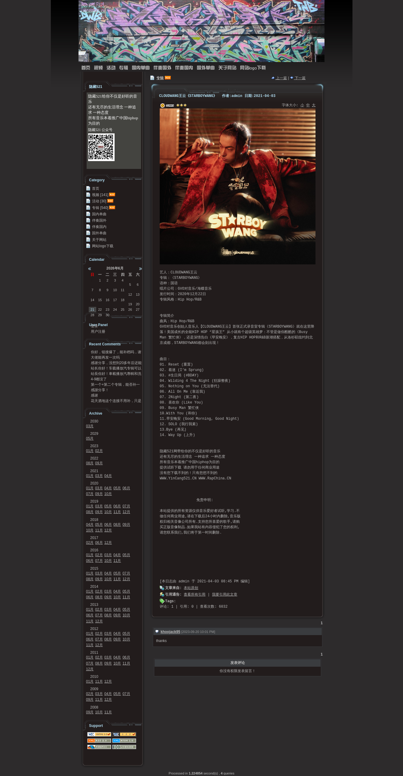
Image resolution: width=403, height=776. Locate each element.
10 (115, 290)
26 (130, 309)
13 (138, 294)
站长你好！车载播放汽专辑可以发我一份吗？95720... (116, 368)
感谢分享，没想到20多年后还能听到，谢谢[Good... (116, 363)
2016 (94, 550)
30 (107, 315)
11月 (117, 512)
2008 (94, 707)
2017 (94, 538)
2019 (94, 501)
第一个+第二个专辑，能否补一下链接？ (115, 384)
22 (100, 309)
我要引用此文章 (224, 595)
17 (115, 300)
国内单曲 (141, 67)
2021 (94, 471)
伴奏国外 (162, 67)
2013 (94, 605)
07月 (90, 494)
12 (130, 294)
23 (107, 309)
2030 (94, 421)
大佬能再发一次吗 (105, 357)
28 (92, 315)
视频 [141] (100, 195)
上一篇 (279, 78)
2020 (94, 483)
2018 (94, 520)
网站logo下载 (253, 67)
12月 (126, 512)
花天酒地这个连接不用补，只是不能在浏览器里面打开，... (116, 401)
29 (100, 315)
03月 (90, 426)
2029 (94, 434)
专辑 (123, 67)
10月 (108, 494)
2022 (94, 458)
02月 (99, 451)
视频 (98, 67)
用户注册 (98, 331)
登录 (94, 326)
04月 (108, 476)
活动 (110, 67)
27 (138, 309)
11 (122, 290)
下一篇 (298, 78)
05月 (90, 438)
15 (100, 300)
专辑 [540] (100, 208)
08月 (90, 463)
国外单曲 (206, 67)
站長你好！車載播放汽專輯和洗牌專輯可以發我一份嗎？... (116, 374)
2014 (94, 586)
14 (92, 300)
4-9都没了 (99, 379)
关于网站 (227, 67)
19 (130, 304)
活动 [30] (99, 201)
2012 (94, 629)
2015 (94, 568)
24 (115, 309)
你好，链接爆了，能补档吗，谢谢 (116, 352)
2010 (94, 677)
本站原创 (191, 588)
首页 (85, 67)
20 (138, 304)
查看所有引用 (194, 595)
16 (107, 300)
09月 (99, 463)
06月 (126, 488)
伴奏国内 (184, 67)
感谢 (94, 395)
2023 (94, 446)
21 (92, 309)
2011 (94, 652)
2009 (94, 689)
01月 (90, 451)
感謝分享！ (100, 390)
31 (92, 280)
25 (122, 309)
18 (122, 300)
